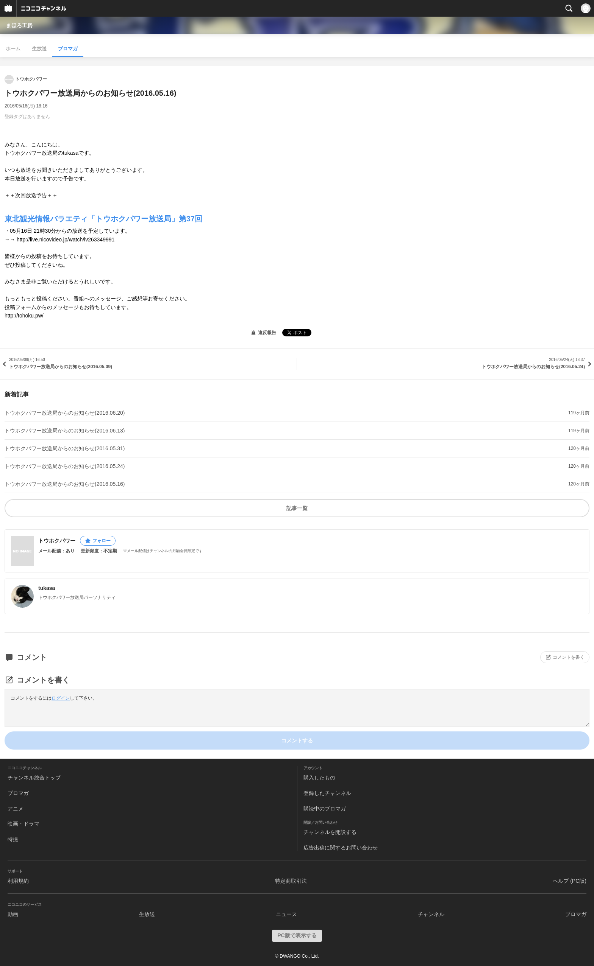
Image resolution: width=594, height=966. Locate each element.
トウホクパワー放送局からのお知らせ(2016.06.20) (65, 412)
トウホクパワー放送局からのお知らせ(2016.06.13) (65, 430)
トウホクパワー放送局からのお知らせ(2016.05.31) (65, 448)
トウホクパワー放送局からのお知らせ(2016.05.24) (65, 466)
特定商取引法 (291, 881)
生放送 (39, 48)
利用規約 (18, 881)
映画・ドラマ (23, 824)
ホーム (13, 48)
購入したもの (319, 778)
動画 (13, 914)
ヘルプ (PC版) (569, 881)
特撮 (13, 839)
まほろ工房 (19, 25)
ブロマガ (68, 48)
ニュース (286, 914)
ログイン (61, 698)
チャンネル (431, 914)
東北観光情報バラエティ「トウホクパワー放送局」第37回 (103, 219)
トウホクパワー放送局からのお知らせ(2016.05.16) (65, 484)
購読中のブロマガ (324, 809)
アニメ (15, 809)
